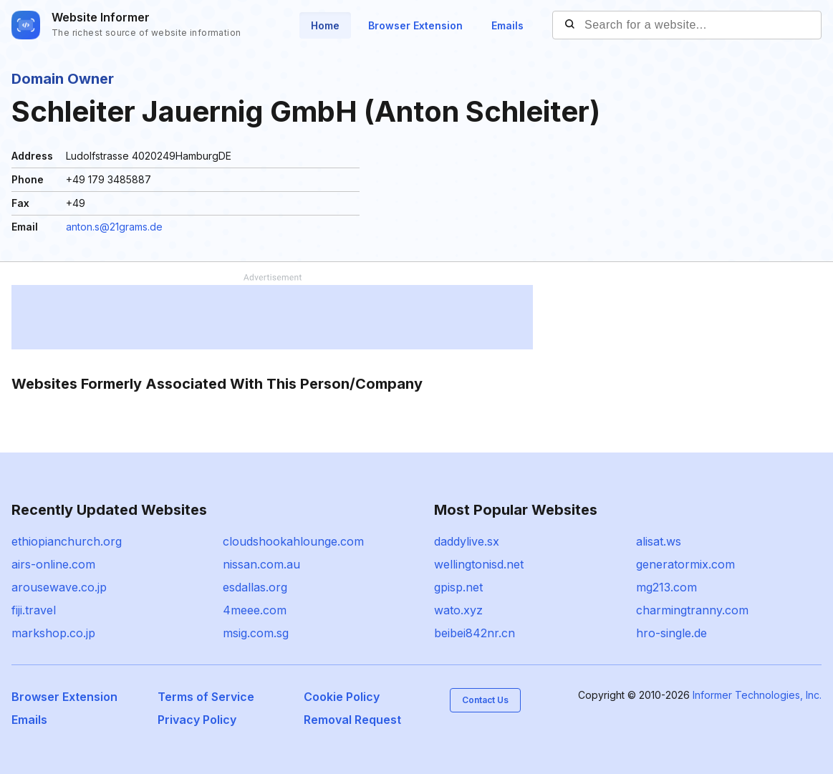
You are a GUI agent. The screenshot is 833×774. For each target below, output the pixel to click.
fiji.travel (33, 610)
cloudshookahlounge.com (293, 541)
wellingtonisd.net (479, 564)
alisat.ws (658, 541)
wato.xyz (458, 610)
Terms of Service (206, 697)
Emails (507, 25)
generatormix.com (685, 564)
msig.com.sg (256, 633)
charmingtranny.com (692, 610)
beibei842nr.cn (474, 633)
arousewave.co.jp (59, 587)
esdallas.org (255, 587)
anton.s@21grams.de (114, 227)
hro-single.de (671, 633)
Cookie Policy (342, 697)
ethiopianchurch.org (66, 541)
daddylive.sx (466, 541)
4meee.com (255, 610)
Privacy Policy (197, 719)
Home (325, 25)
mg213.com (666, 587)
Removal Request (352, 719)
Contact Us (485, 700)
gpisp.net (458, 587)
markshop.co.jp (53, 633)
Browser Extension (415, 25)
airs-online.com (53, 564)
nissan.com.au (261, 564)
